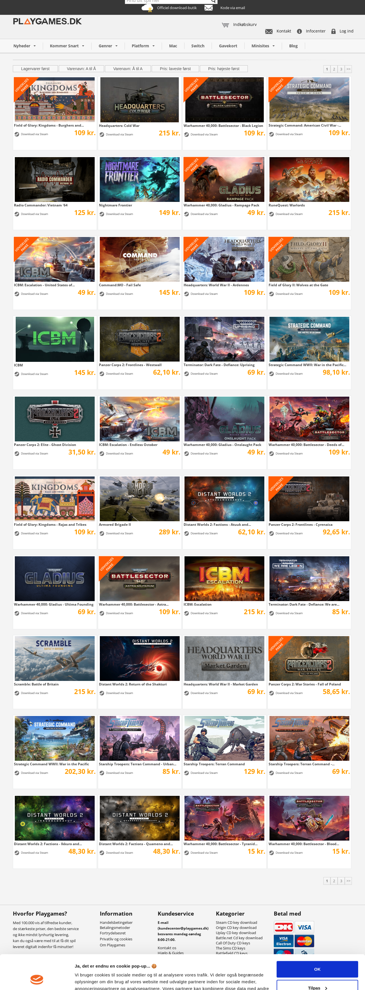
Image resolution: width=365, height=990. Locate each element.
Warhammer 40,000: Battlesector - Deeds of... (306, 444)
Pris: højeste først (224, 68)
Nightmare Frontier (115, 205)
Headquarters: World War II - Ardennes (216, 285)
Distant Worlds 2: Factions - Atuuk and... (217, 524)
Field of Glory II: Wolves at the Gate (298, 285)
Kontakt (278, 31)
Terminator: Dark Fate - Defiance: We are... (304, 604)
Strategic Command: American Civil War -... (305, 125)
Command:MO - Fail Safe (120, 285)
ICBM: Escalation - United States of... (44, 285)
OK (317, 936)
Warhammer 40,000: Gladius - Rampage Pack (221, 205)
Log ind (342, 31)
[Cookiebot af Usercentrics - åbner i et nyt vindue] (37, 979)
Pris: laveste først (175, 68)
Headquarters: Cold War (119, 125)
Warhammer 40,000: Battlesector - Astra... (134, 604)
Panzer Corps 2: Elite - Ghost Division (45, 444)
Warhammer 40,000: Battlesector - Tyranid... (220, 843)
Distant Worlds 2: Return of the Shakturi (133, 684)
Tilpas (317, 955)
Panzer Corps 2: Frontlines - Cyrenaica (300, 524)
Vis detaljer (86, 978)
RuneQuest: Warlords (287, 205)
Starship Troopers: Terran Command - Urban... (137, 764)
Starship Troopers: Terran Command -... (301, 764)
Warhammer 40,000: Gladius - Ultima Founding (54, 604)
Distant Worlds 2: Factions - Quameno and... (136, 843)
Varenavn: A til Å (81, 68)
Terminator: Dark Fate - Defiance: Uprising (219, 364)
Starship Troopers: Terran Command (214, 764)
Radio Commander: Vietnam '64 (41, 205)
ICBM (18, 365)
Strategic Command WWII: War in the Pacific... (307, 364)
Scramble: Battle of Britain (36, 684)
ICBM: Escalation (198, 604)
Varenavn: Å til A (127, 68)
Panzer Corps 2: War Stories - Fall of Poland (305, 684)
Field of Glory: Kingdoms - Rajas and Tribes (50, 524)
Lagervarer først (35, 68)
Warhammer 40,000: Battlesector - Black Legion (223, 125)
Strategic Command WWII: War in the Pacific (51, 764)
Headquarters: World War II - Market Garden (221, 684)
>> (348, 69)
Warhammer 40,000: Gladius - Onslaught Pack (222, 444)
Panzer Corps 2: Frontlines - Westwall (130, 364)
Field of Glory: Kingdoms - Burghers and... (49, 125)
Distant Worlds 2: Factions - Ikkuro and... (48, 843)
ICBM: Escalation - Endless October (128, 444)
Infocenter (311, 31)
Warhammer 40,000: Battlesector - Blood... (304, 843)
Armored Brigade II (115, 524)
